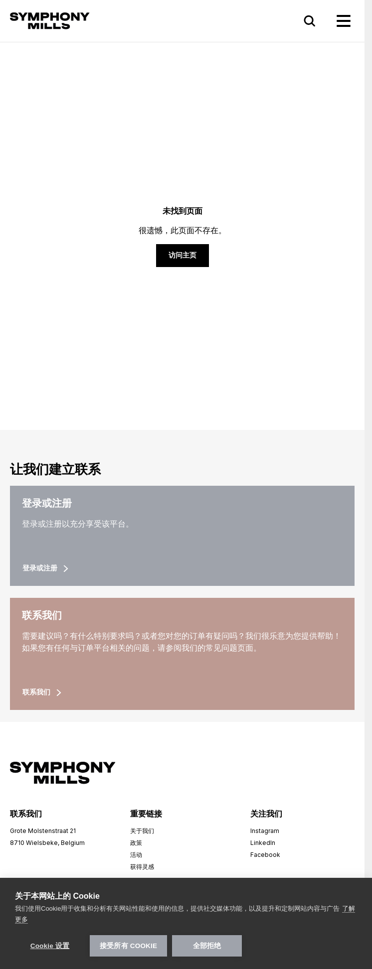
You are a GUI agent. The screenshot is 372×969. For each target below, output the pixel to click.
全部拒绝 (207, 946)
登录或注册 (45, 568)
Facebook (265, 854)
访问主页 (182, 255)
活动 (136, 854)
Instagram (264, 830)
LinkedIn (262, 842)
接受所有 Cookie (128, 946)
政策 (136, 842)
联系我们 (41, 692)
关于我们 (142, 830)
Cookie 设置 (50, 946)
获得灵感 (142, 866)
